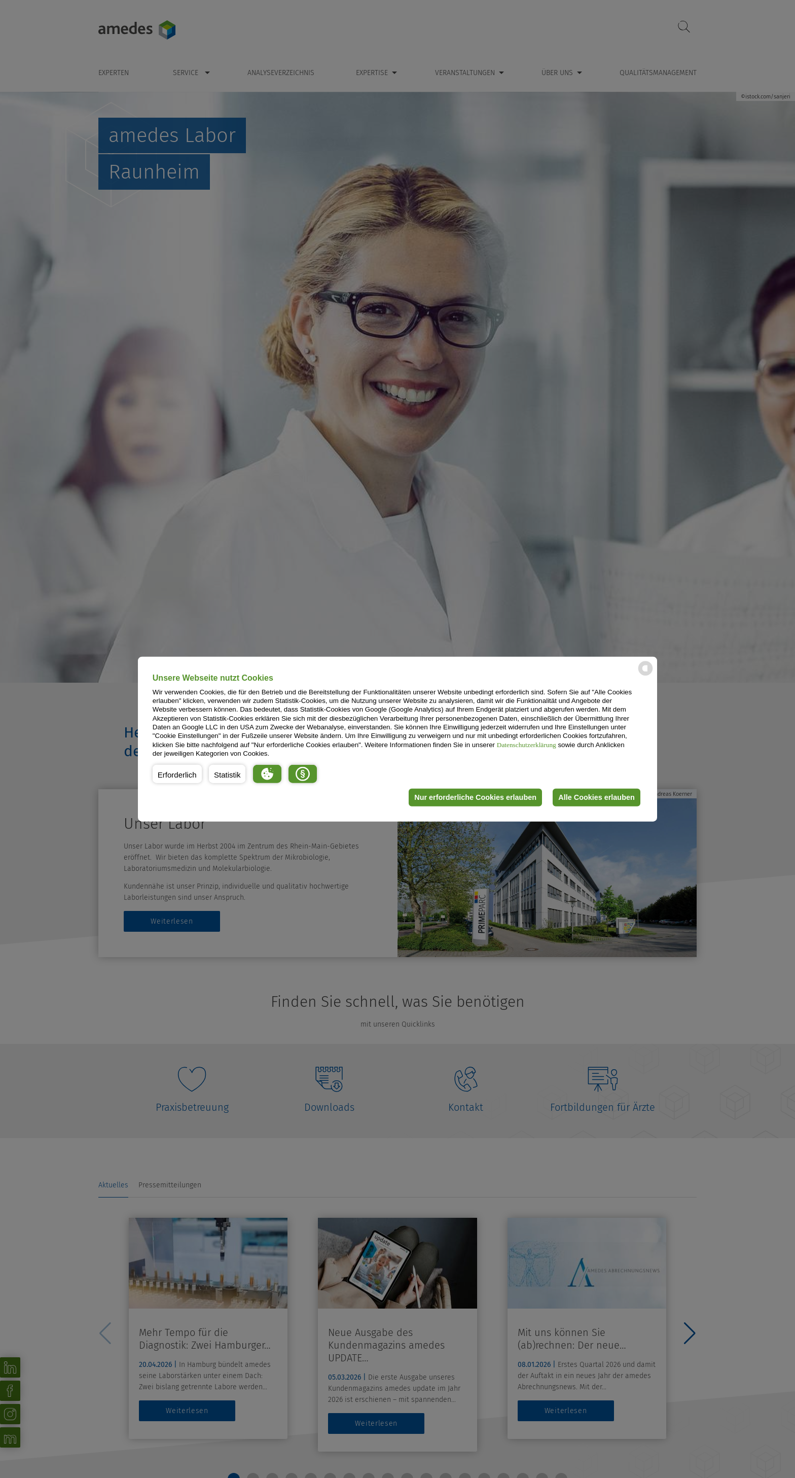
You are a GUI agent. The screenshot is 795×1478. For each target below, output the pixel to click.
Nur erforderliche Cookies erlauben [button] (475, 797)
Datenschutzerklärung (526, 744)
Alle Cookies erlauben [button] (596, 797)
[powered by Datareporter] (645, 675)
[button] (177, 773)
